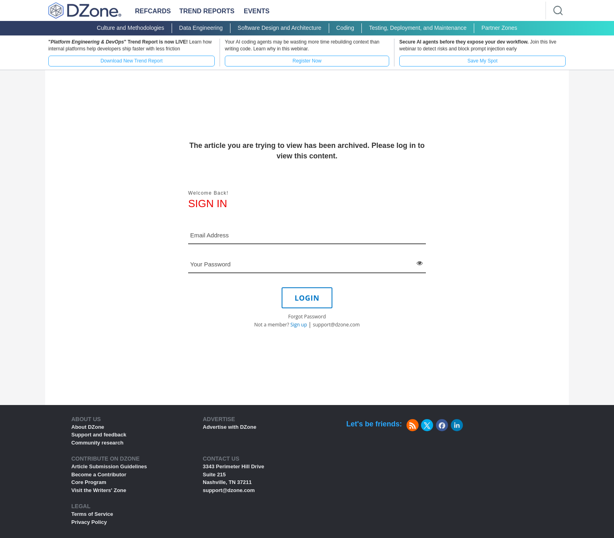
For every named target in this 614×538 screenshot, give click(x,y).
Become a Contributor (99, 475)
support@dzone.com (336, 324)
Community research (97, 443)
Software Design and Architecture (280, 28)
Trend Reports (206, 11)
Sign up (298, 324)
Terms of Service (92, 514)
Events (257, 11)
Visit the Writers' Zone (98, 490)
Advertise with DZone (229, 427)
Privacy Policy (89, 522)
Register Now (307, 61)
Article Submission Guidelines (109, 466)
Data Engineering (201, 28)
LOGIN (307, 298)
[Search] (558, 10)
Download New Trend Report (131, 61)
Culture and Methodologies (130, 28)
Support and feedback (99, 435)
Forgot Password (307, 316)
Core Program (88, 482)
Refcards (153, 11)
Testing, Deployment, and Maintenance (418, 28)
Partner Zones (499, 28)
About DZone (87, 427)
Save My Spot (482, 61)
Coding (345, 28)
